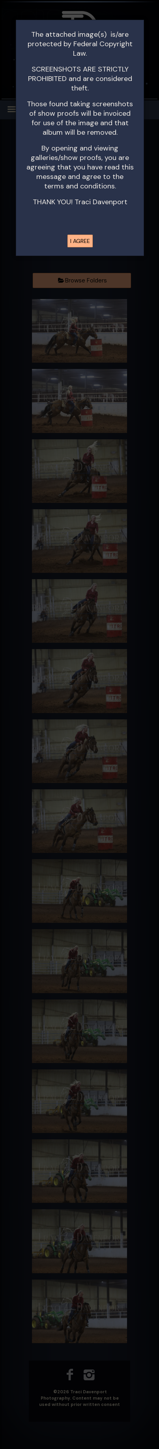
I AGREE (80, 241)
